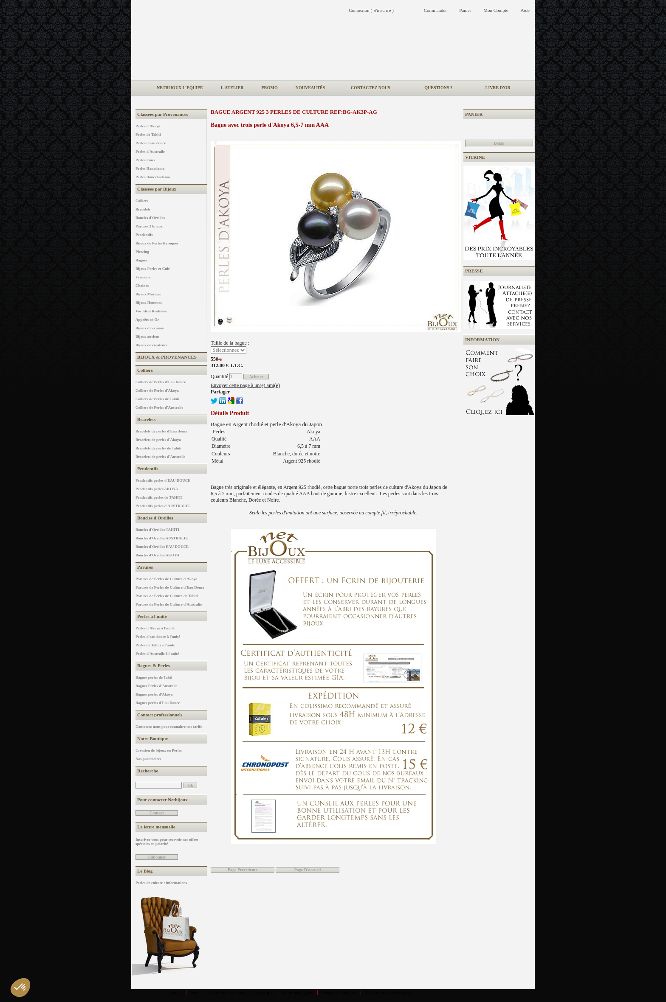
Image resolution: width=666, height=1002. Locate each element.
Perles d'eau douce (150, 143)
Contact (174, 992)
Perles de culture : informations (161, 883)
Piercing (142, 252)
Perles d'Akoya (147, 126)
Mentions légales (297, 992)
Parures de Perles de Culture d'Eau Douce (169, 587)
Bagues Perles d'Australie (156, 686)
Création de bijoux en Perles (158, 750)
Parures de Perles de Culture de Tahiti (166, 596)
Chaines (142, 285)
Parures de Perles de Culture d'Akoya (166, 579)
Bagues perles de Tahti (153, 677)
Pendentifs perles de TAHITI (159, 497)
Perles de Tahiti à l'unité (155, 645)
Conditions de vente (227, 992)
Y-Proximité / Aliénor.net (388, 992)
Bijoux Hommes (148, 302)
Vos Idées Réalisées (150, 311)
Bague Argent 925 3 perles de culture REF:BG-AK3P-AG (294, 112)
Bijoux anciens (147, 336)
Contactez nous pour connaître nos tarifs (168, 726)
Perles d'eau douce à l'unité (157, 636)
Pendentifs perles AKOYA (156, 489)
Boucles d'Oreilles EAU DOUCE (162, 547)
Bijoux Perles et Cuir (152, 269)
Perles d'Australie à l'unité (157, 653)
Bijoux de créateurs (151, 345)
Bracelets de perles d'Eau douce (161, 431)
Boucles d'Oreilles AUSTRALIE (161, 538)
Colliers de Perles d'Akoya (157, 390)
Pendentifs (144, 235)
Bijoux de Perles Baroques (156, 243)
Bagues (141, 260)
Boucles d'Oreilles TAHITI (157, 530)
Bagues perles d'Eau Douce (157, 703)
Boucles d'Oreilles (150, 218)
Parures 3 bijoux (149, 226)
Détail (499, 143)
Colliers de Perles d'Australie (159, 407)
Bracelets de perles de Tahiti (158, 448)
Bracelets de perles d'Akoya (158, 440)
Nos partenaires (148, 759)
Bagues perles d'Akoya (154, 694)
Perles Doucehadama (152, 177)
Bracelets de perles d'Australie (160, 457)
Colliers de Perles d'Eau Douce (160, 382)
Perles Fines (145, 160)
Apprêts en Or (147, 319)
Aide (194, 992)
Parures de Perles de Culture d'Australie (168, 604)
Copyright (263, 992)
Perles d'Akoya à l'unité (155, 628)
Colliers (141, 201)
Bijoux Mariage (148, 294)
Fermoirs (142, 277)
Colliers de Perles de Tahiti (157, 399)
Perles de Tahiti (148, 134)
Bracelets (142, 209)
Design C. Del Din (339, 992)
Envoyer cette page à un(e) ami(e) (245, 385)
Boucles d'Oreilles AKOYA (157, 555)
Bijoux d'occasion (149, 328)
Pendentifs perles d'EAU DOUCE (162, 480)
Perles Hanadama (149, 168)
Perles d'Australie (150, 151)
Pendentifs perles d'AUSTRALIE (162, 506)
